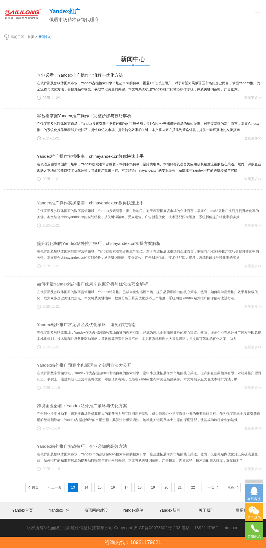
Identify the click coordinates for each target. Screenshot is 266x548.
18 (139, 487)
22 (193, 487)
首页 (31, 37)
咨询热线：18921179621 (133, 542)
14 (86, 487)
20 (166, 487)
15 (99, 487)
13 (73, 487)
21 (179, 487)
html (227, 527)
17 (126, 487)
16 (113, 487)
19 (153, 487)
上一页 (56, 487)
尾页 (230, 487)
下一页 (210, 487)
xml (236, 527)
